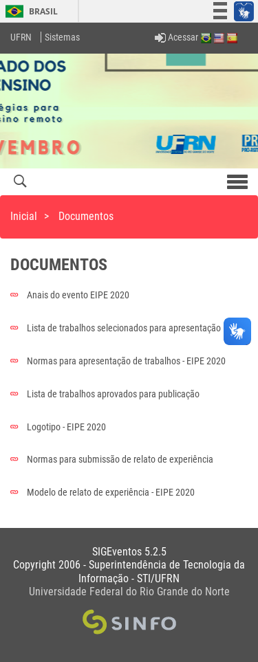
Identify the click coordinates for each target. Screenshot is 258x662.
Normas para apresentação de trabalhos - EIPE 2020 (118, 360)
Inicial (23, 216)
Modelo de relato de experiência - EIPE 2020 (102, 492)
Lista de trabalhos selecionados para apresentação (115, 327)
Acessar (176, 37)
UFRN (21, 37)
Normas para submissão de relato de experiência (111, 459)
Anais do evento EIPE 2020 (69, 294)
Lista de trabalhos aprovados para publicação (105, 393)
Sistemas (62, 37)
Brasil (29, 11)
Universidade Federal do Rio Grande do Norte (129, 591)
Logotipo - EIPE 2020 (58, 426)
